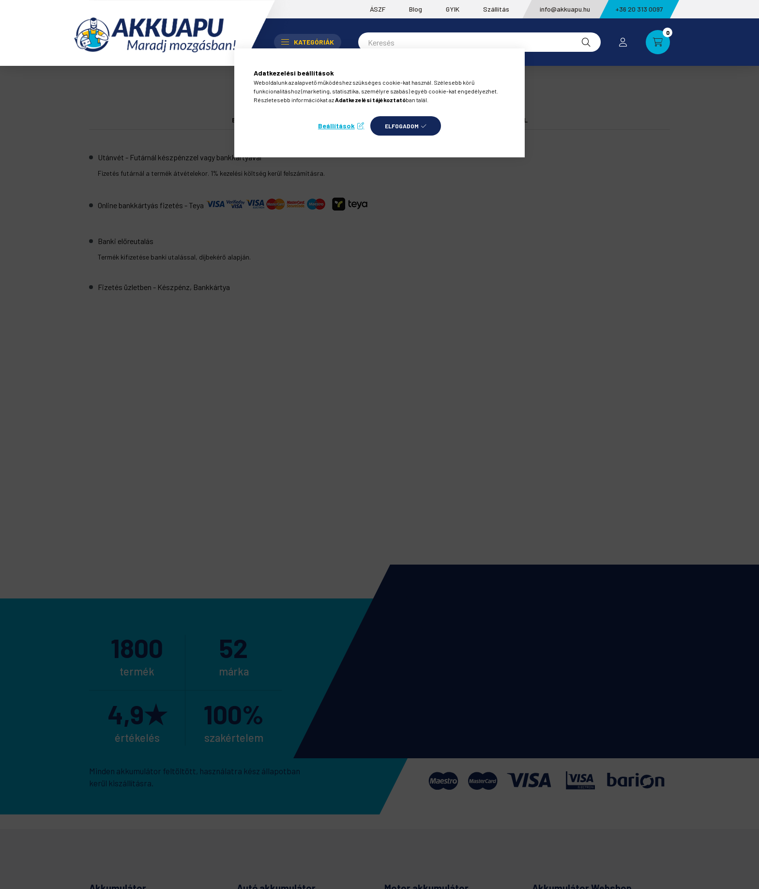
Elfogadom (402, 126)
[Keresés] (479, 42)
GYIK (452, 9)
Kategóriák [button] (307, 42)
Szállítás (496, 9)
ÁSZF (377, 9)
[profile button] (623, 42)
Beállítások (336, 126)
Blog (415, 9)
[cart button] (658, 42)
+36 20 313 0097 (639, 9)
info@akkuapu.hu (565, 9)
